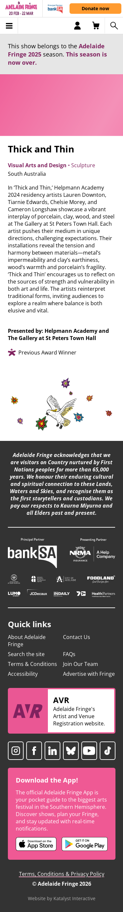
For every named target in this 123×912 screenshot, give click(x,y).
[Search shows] (114, 25)
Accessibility (23, 673)
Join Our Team (80, 664)
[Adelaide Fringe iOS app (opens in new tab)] (36, 844)
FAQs (69, 654)
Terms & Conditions (32, 664)
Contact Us (76, 637)
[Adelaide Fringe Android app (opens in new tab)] (85, 844)
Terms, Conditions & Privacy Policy (61, 874)
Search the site (26, 654)
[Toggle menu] (9, 25)
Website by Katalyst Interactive (61, 898)
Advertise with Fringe (89, 673)
